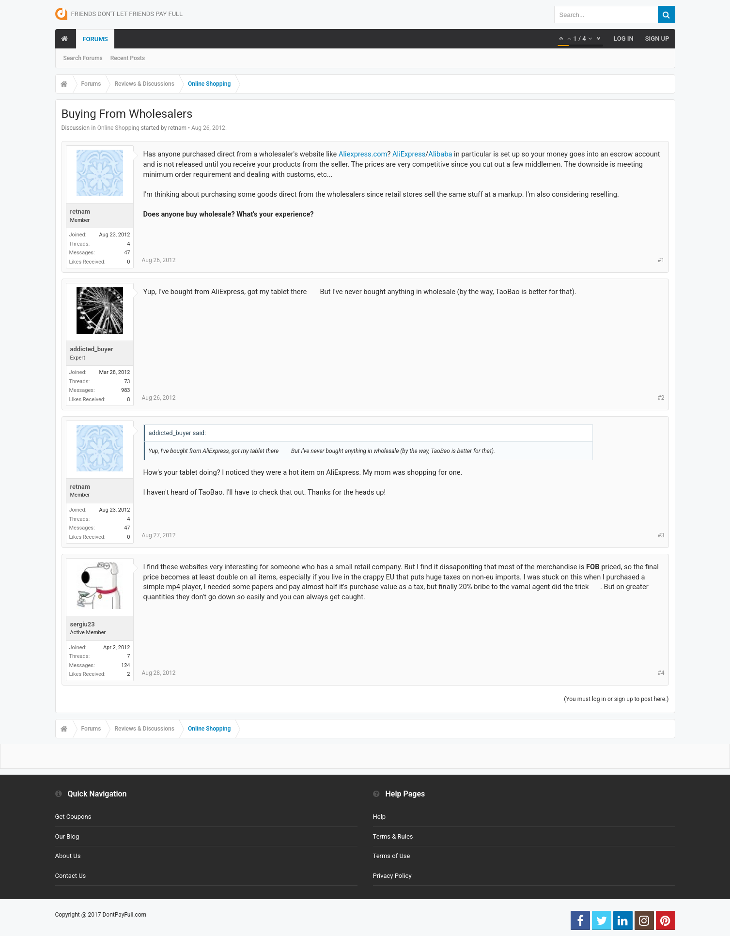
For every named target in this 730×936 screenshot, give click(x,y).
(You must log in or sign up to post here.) (616, 699)
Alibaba (440, 154)
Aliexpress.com (363, 154)
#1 (660, 260)
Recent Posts (127, 58)
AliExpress (408, 154)
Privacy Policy (392, 875)
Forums (95, 39)
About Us (68, 855)
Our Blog (67, 836)
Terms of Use (391, 855)
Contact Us (70, 875)
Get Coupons (73, 816)
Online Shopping (118, 128)
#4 (660, 673)
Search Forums (83, 58)
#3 (660, 535)
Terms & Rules (393, 836)
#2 (660, 397)
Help (379, 816)
